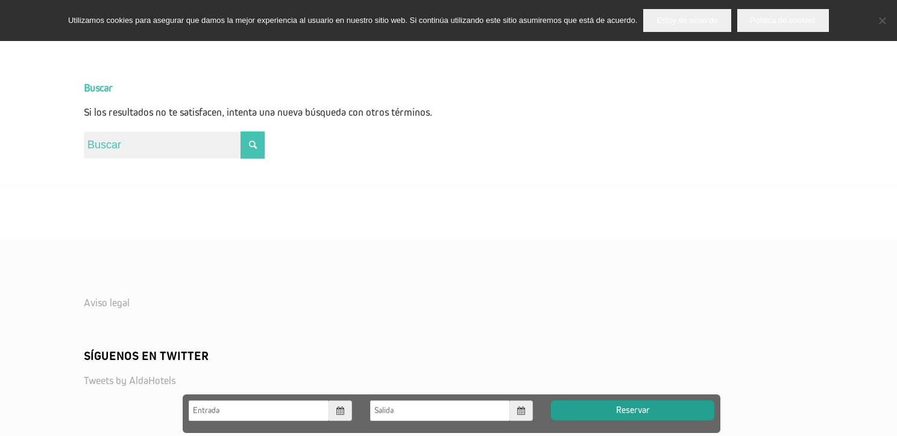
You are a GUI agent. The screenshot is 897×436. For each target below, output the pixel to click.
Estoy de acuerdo (686, 20)
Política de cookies (783, 20)
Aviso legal (107, 303)
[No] (882, 20)
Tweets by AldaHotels (129, 381)
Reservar (633, 410)
